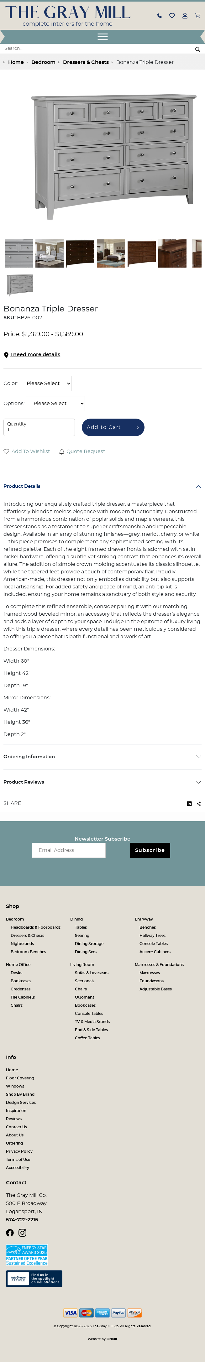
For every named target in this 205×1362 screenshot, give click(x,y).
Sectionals (84, 981)
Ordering (14, 1143)
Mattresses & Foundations (159, 965)
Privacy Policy (19, 1151)
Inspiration (16, 1111)
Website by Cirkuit (102, 1339)
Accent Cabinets (155, 952)
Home (12, 1070)
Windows (15, 1086)
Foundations (151, 981)
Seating (82, 935)
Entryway (144, 919)
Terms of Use (18, 1159)
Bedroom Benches (28, 952)
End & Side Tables (91, 1030)
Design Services (21, 1102)
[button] (159, 15)
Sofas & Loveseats (91, 973)
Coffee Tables (87, 1038)
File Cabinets (23, 997)
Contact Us (16, 1127)
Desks (16, 973)
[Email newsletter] (69, 850)
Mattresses (149, 973)
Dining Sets (86, 952)
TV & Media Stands (92, 1022)
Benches (147, 927)
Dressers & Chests (27, 935)
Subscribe (150, 850)
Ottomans (84, 997)
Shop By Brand (20, 1094)
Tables (81, 927)
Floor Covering (20, 1078)
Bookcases (21, 981)
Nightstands (22, 944)
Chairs (17, 1005)
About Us (15, 1135)
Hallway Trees (152, 935)
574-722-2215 (22, 1219)
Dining (76, 919)
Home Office (18, 965)
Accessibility (17, 1168)
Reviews (14, 1119)
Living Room (82, 965)
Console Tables (153, 944)
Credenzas (20, 989)
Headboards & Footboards (35, 927)
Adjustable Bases (155, 989)
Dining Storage (89, 944)
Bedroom (15, 919)
